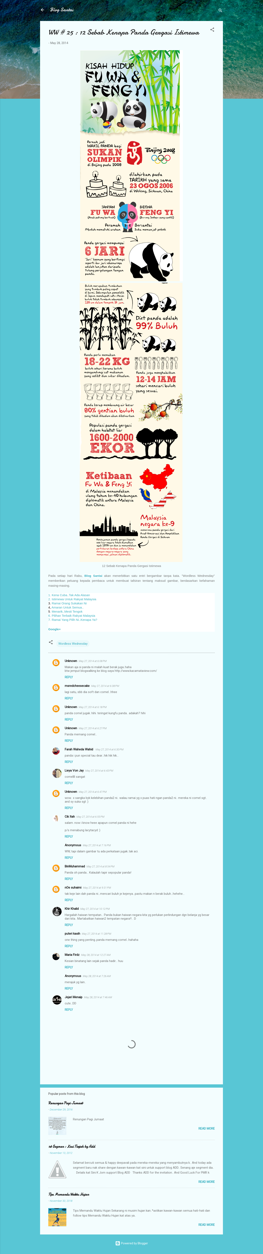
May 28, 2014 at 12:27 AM (96, 954)
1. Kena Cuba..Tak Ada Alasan (69, 595)
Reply (69, 677)
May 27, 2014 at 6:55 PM (90, 816)
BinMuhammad (75, 866)
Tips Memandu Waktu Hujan (68, 1194)
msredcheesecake (77, 686)
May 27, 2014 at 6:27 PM (93, 728)
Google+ (55, 629)
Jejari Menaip (73, 997)
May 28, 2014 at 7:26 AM (97, 976)
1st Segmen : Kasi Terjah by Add (71, 1146)
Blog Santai (61, 9)
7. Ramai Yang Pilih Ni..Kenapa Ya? (72, 619)
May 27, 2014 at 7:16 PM (97, 845)
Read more (206, 1128)
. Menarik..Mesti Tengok (66, 611)
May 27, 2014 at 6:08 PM (93, 661)
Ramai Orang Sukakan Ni (69, 603)
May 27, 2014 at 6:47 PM (93, 791)
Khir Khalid (72, 909)
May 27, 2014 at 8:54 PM (100, 866)
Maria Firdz (72, 955)
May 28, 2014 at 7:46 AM (98, 997)
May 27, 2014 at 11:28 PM (96, 933)
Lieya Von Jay (74, 770)
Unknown (71, 661)
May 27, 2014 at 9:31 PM (97, 887)
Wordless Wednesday (73, 644)
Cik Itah (70, 816)
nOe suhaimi (73, 887)
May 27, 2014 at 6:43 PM (99, 770)
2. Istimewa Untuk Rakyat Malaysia (72, 599)
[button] (212, 30)
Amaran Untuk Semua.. (68, 607)
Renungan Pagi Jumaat (65, 1103)
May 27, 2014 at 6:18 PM (93, 707)
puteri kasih (72, 933)
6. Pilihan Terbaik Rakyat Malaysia (71, 615)
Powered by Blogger (131, 1243)
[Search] (220, 11)
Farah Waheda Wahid (79, 749)
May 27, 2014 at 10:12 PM (95, 908)
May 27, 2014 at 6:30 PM (109, 749)
